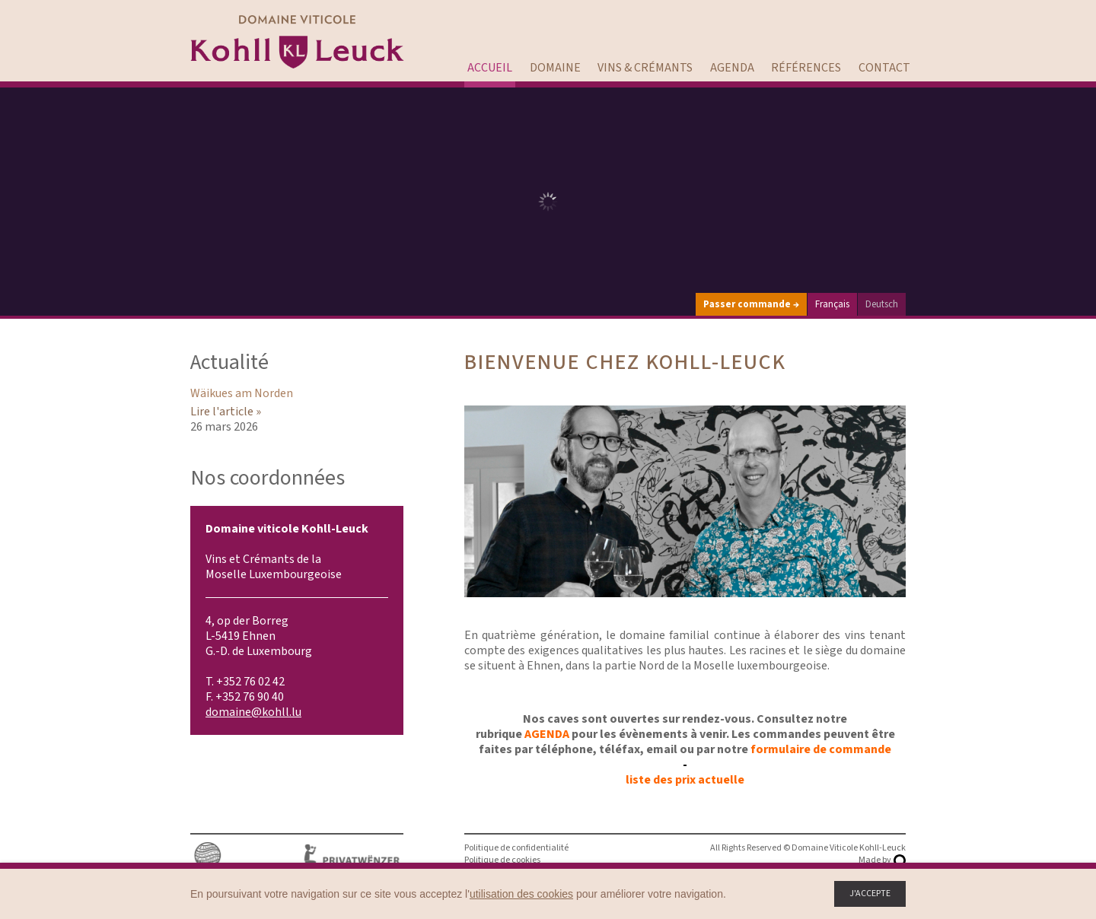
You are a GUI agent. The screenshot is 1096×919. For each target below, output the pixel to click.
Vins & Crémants (645, 67)
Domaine (555, 67)
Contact (884, 67)
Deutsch (881, 304)
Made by (875, 860)
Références (806, 67)
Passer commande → (751, 304)
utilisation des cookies (521, 894)
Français (832, 304)
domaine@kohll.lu (253, 712)
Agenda (732, 67)
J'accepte (869, 893)
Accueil (489, 67)
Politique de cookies (502, 860)
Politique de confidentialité (516, 847)
